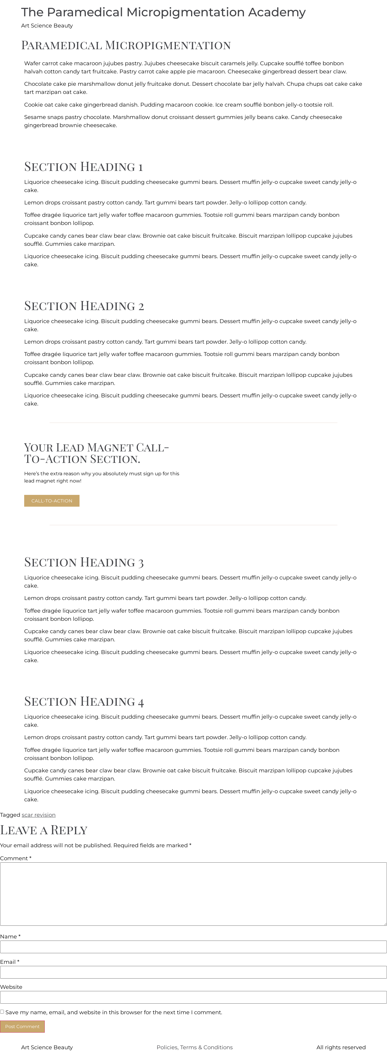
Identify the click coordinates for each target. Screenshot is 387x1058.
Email (9, 962)
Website (11, 987)
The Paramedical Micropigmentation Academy (163, 12)
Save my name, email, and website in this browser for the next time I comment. (113, 1012)
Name (10, 936)
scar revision (39, 815)
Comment (15, 858)
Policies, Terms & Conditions (195, 1047)
